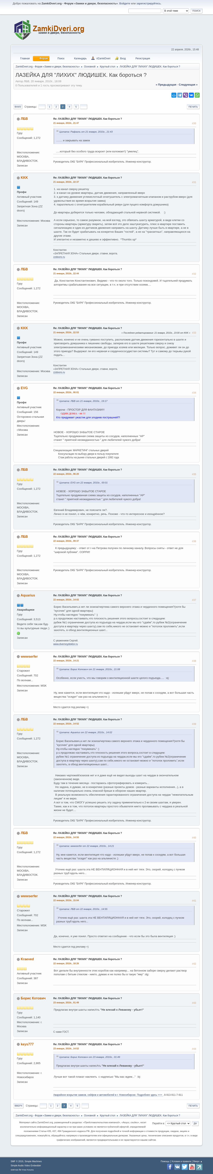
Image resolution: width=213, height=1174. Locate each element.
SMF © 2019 (17, 1161)
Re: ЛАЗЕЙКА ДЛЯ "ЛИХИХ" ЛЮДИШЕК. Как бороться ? (87, 118)
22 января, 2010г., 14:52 (66, 723)
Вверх (18, 1105)
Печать (193, 107)
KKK (24, 177)
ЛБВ (24, 119)
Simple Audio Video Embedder (26, 1165)
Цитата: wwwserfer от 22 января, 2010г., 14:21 (86, 846)
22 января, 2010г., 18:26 (66, 963)
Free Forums (28, 1170)
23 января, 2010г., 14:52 (66, 1048)
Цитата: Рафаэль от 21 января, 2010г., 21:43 (86, 131)
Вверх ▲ (197, 1161)
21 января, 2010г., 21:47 (66, 123)
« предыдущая (166, 84)
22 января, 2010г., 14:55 (66, 837)
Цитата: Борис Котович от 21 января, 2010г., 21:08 (89, 669)
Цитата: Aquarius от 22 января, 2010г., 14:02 (85, 732)
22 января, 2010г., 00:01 (66, 392)
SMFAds (14, 1170)
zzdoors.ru (59, 257)
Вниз (18, 107)
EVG (24, 388)
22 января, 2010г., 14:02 (66, 599)
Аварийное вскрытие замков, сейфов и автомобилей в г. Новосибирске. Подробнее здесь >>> (108, 1094)
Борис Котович (33, 998)
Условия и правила (181, 1161)
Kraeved (27, 959)
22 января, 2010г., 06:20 (66, 474)
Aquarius (28, 595)
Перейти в (158, 1123)
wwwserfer (29, 656)
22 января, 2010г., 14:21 (66, 660)
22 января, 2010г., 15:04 (66, 900)
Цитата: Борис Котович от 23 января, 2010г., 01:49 (89, 1057)
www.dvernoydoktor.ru (65, 644)
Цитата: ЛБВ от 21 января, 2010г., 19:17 (83, 401)
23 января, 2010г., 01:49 (66, 1002)
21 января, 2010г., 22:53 (66, 332)
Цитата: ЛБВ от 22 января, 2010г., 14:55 (83, 909)
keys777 (27, 1044)
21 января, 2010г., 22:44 (66, 273)
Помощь (165, 1161)
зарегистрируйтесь (148, 3)
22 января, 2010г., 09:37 (66, 541)
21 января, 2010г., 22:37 (66, 182)
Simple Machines (33, 1161)
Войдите (124, 3)
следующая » (188, 84)
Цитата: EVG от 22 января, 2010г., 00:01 (83, 482)
